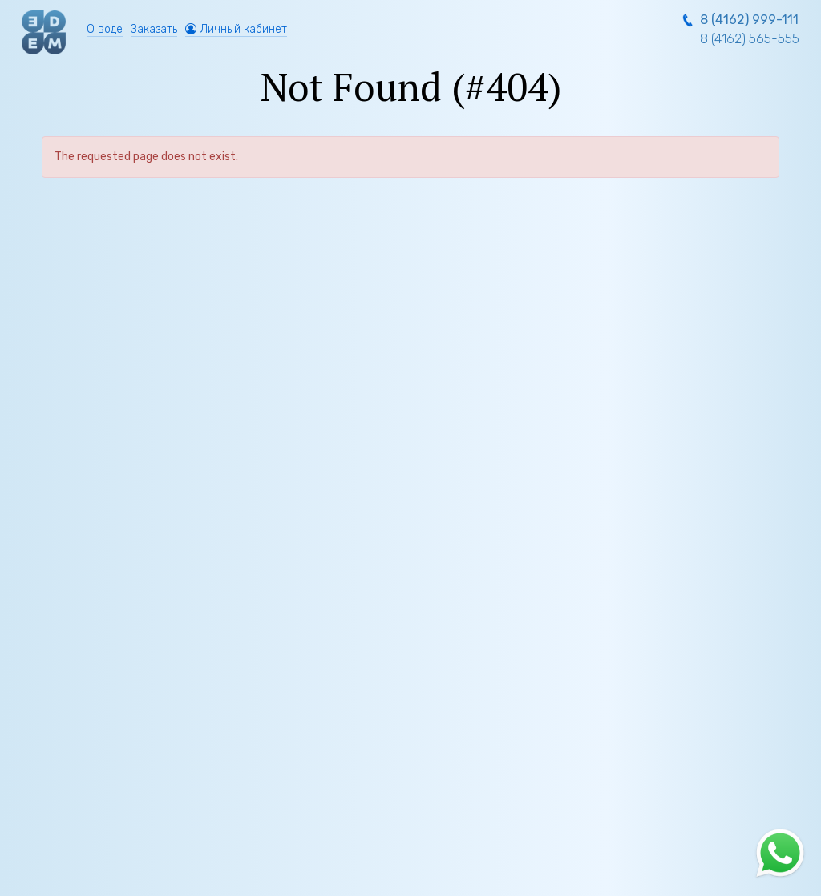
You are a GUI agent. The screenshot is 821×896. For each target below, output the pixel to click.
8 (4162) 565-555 (749, 38)
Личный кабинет (236, 29)
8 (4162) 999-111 (749, 19)
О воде (105, 29)
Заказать (154, 29)
